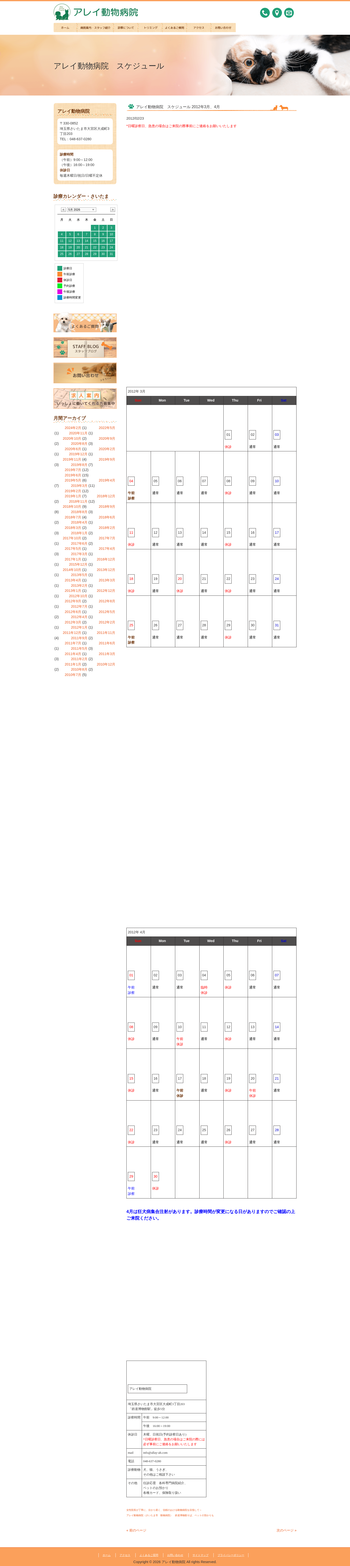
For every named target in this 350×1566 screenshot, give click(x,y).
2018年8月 (79, 512)
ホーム (107, 1555)
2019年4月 (107, 480)
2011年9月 (79, 638)
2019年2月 (73, 491)
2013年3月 (107, 580)
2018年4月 (79, 522)
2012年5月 (107, 612)
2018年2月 (107, 528)
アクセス (125, 1555)
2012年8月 (107, 601)
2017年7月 (107, 538)
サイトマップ (200, 1555)
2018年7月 (73, 517)
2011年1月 (73, 664)
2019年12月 (78, 454)
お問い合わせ (175, 1555)
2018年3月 (73, 528)
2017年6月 (79, 543)
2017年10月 (72, 538)
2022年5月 (107, 428)
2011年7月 (73, 643)
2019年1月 (73, 496)
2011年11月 (106, 633)
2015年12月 (78, 564)
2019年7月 (73, 470)
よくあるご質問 (149, 1555)
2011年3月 (107, 654)
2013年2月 (79, 585)
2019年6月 (73, 475)
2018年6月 (107, 517)
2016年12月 (106, 559)
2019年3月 (79, 486)
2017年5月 (73, 549)
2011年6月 (107, 643)
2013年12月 (106, 570)
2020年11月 (78, 433)
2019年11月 (72, 459)
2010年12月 (106, 664)
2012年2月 (107, 622)
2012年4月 (79, 617)
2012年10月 (78, 596)
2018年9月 (107, 506)
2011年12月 (72, 633)
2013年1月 (73, 591)
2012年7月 (79, 606)
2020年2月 (107, 449)
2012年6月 (73, 612)
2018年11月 (78, 501)
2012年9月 (73, 601)
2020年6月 (73, 449)
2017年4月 (107, 549)
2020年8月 (79, 444)
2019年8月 (79, 465)
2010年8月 (79, 669)
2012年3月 (73, 622)
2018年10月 (72, 506)
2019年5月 (73, 480)
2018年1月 (79, 533)
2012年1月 (79, 627)
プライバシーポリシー (231, 1555)
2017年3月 (79, 554)
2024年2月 (73, 428)
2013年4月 (73, 580)
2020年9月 (107, 438)
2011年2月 (79, 659)
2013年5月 (79, 575)
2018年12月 (106, 496)
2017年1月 (73, 559)
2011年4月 (73, 654)
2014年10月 (72, 570)
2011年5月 (79, 648)
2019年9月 (107, 459)
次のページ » (287, 1530)
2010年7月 (73, 675)
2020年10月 (72, 438)
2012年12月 (106, 591)
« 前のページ (136, 1530)
